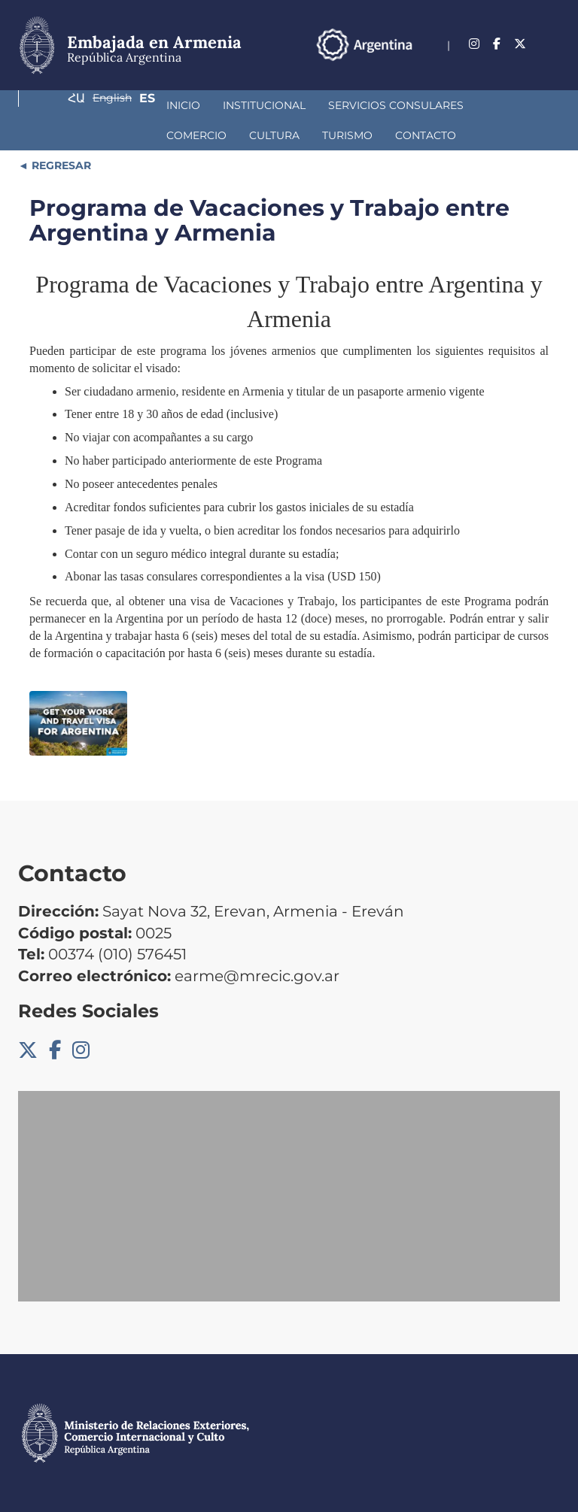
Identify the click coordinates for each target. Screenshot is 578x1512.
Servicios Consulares (270, 105)
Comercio (390, 105)
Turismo (66, 135)
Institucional (138, 105)
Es (552, 63)
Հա (461, 63)
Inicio (58, 105)
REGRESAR (60, 165)
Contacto (144, 135)
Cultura (468, 105)
